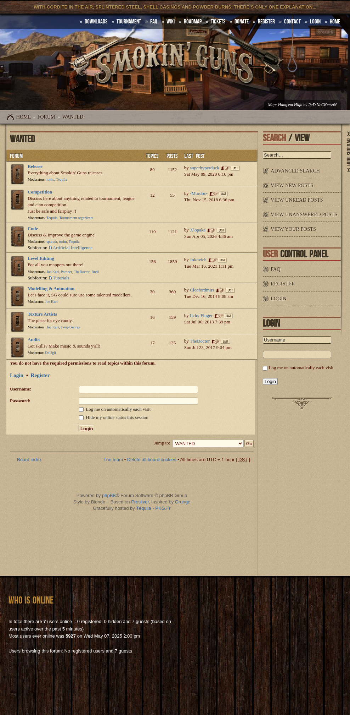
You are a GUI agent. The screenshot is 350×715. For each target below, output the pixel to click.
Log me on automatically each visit (115, 409)
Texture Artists (42, 314)
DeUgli (50, 353)
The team (113, 459)
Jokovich (198, 259)
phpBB (109, 495)
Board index (29, 459)
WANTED (72, 117)
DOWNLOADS (96, 21)
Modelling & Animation (51, 288)
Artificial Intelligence (72, 247)
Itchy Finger (201, 315)
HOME (335, 21)
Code (33, 228)
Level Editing (41, 258)
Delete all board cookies (151, 459)
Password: (20, 400)
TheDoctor (82, 272)
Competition (40, 192)
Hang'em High (290, 105)
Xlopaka (197, 230)
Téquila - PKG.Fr (153, 508)
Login (315, 21)
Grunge (182, 501)
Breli (95, 272)
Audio (34, 339)
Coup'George (70, 327)
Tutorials (61, 277)
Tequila (61, 179)
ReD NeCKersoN (322, 105)
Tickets (218, 21)
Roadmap (193, 21)
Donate (242, 21)
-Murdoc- (199, 193)
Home (23, 117)
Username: (21, 389)
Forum (46, 117)
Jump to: (162, 443)
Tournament (129, 21)
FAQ (153, 21)
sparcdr (51, 242)
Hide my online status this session (113, 417)
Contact (292, 21)
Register (266, 21)
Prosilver (140, 501)
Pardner (66, 272)
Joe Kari (52, 272)
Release (35, 166)
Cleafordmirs (202, 290)
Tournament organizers (76, 218)
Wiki (170, 21)
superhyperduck (204, 167)
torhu (50, 179)
